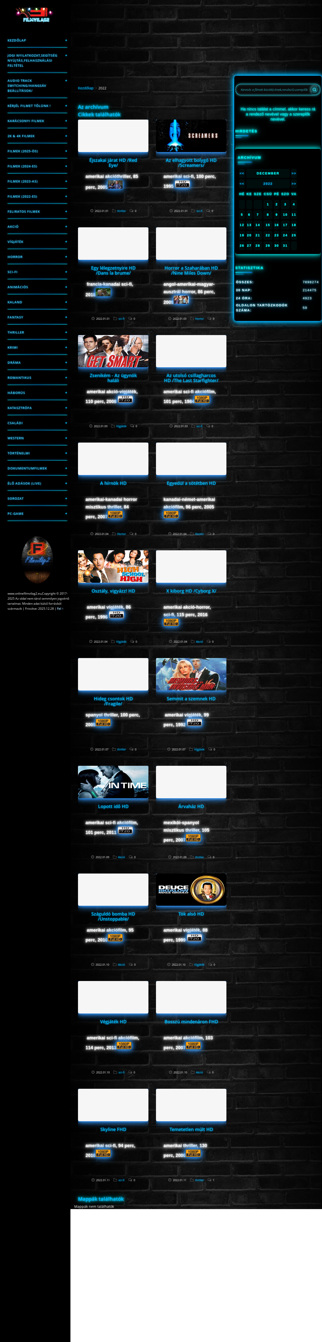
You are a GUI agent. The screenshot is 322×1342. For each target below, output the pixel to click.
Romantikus (19, 377)
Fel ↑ (60, 608)
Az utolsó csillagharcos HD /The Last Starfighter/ (191, 378)
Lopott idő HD (113, 806)
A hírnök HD (113, 483)
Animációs (18, 287)
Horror (15, 257)
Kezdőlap (17, 40)
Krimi (13, 347)
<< (241, 173)
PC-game (16, 513)
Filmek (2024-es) (22, 166)
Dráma (14, 362)
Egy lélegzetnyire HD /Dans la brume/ (113, 270)
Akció (13, 226)
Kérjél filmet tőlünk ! (29, 105)
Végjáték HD (113, 1021)
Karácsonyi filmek (26, 121)
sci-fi (13, 272)
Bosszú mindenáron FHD (191, 1021)
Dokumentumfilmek (27, 468)
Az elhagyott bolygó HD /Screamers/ (191, 163)
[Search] (314, 89)
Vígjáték (15, 241)
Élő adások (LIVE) (24, 483)
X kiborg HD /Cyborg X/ (191, 590)
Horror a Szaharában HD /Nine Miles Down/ (191, 270)
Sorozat (16, 498)
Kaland (15, 302)
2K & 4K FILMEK (21, 136)
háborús (16, 392)
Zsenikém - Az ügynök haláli (113, 378)
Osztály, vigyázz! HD (113, 590)
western (16, 438)
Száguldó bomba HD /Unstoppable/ (113, 916)
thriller (16, 332)
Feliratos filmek (24, 211)
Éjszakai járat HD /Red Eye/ (113, 163)
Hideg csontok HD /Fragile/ (113, 701)
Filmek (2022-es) (22, 196)
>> (294, 173)
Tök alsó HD (191, 913)
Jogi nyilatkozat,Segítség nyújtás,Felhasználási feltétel (32, 60)
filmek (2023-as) (23, 181)
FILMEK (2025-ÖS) (23, 151)
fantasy (15, 317)
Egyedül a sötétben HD (191, 483)
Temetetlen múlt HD (191, 1129)
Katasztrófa (20, 408)
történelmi (19, 453)
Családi (15, 423)
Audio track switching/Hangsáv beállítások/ (27, 85)
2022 (268, 184)
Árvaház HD (191, 806)
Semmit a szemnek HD (191, 698)
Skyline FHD (113, 1129)
